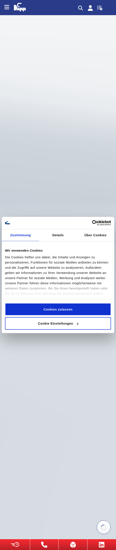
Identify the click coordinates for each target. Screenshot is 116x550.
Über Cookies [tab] (95, 235)
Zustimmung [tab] (20, 235)
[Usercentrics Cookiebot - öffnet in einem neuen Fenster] (92, 223)
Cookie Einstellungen (58, 323)
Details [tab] (58, 235)
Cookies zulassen (58, 309)
